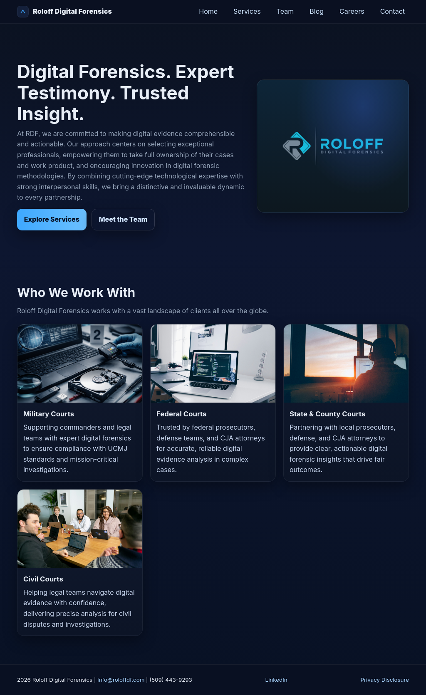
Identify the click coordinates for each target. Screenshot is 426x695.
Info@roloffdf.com (120, 679)
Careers (351, 11)
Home (208, 11)
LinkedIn (276, 679)
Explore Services (51, 219)
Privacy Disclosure (384, 679)
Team (285, 11)
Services (247, 11)
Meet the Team (123, 219)
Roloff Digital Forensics (64, 11)
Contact (392, 11)
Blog (317, 11)
